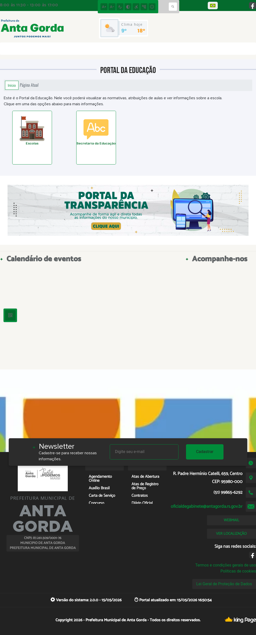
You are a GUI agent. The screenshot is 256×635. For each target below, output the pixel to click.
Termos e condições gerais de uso (225, 565)
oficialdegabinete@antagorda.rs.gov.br (206, 506)
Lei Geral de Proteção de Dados (224, 584)
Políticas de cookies (238, 571)
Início (12, 85)
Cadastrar (205, 451)
